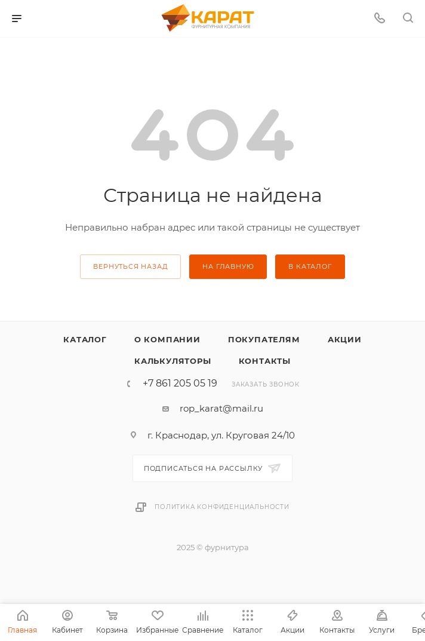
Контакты (265, 361)
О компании (167, 339)
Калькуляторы (172, 361)
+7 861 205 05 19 (180, 383)
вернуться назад (130, 266)
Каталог (85, 339)
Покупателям (264, 339)
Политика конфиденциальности (222, 507)
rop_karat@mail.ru (221, 408)
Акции (345, 339)
